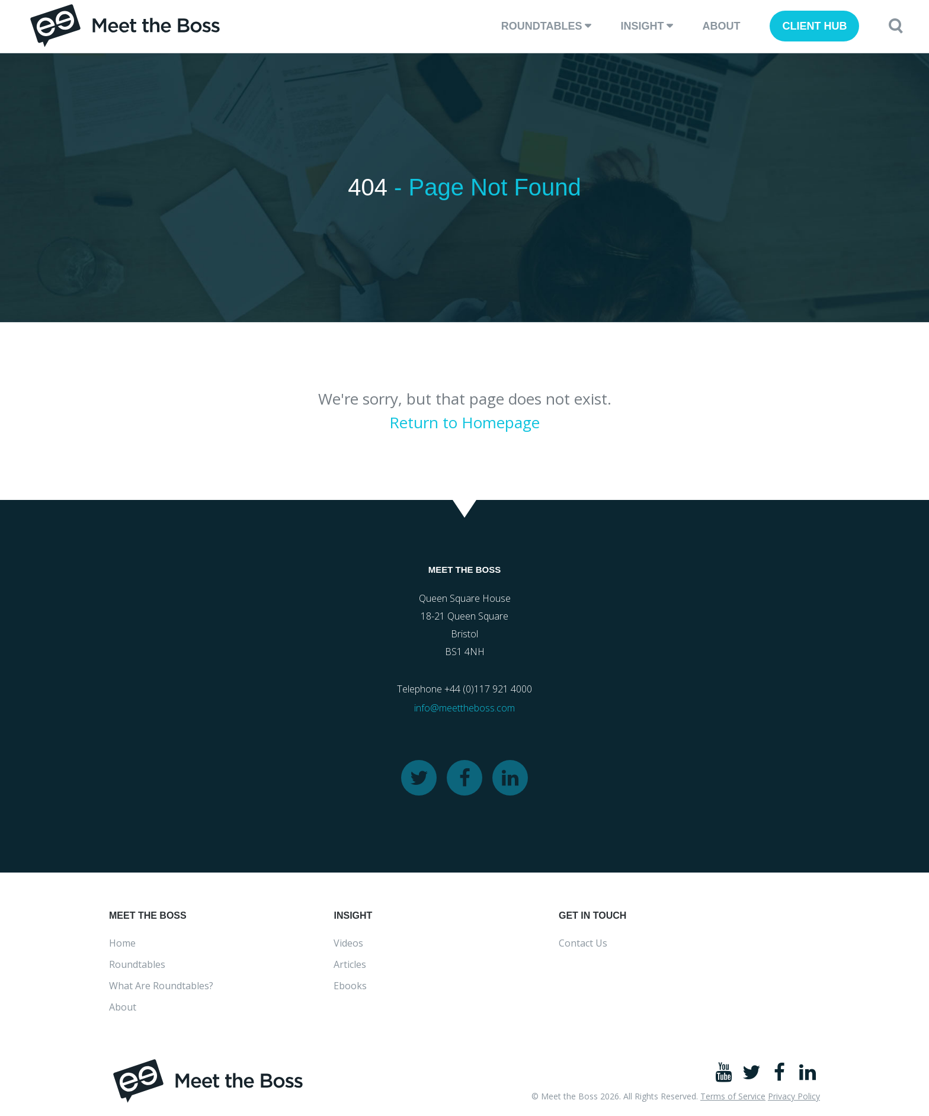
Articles (350, 964)
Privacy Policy (794, 1096)
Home (122, 943)
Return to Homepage (464, 422)
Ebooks (350, 985)
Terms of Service (732, 1096)
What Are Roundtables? (161, 985)
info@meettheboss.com (464, 707)
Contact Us (583, 943)
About (721, 26)
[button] (896, 26)
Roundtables (541, 26)
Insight (642, 26)
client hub (814, 26)
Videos (348, 943)
